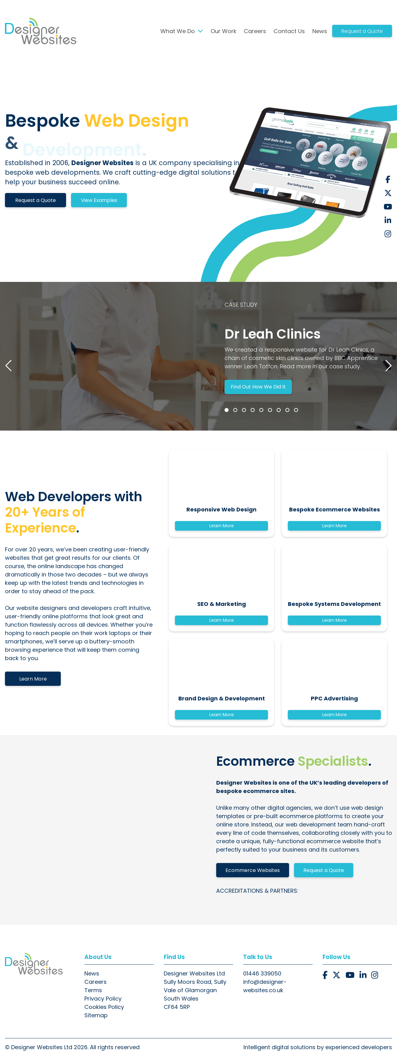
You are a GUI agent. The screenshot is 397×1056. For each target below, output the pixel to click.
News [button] (319, 31)
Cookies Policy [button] (104, 1007)
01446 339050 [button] (262, 973)
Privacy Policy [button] (103, 998)
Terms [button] (93, 990)
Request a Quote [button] (362, 31)
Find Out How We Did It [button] (258, 386)
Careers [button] (255, 31)
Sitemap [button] (96, 1015)
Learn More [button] (33, 678)
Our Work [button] (223, 31)
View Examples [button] (99, 200)
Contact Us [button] (289, 31)
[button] (40, 31)
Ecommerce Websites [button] (252, 870)
